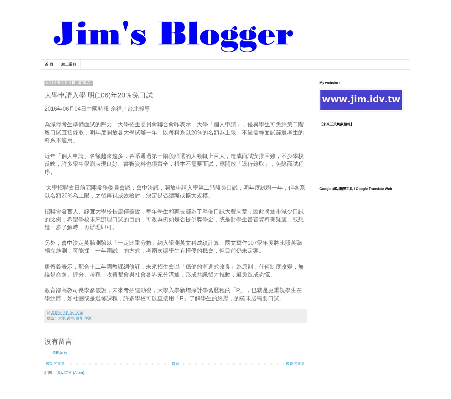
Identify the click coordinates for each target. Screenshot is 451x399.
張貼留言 (59, 352)
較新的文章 (55, 363)
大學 (61, 318)
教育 (79, 318)
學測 (88, 318)
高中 (70, 318)
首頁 (175, 363)
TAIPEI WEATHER (360, 153)
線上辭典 (68, 64)
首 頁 (49, 64)
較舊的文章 (295, 363)
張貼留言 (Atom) (70, 372)
